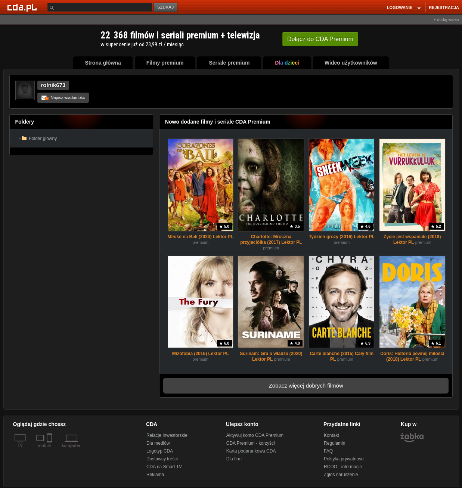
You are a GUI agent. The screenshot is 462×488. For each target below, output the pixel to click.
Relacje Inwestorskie (166, 435)
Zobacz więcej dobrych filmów (306, 385)
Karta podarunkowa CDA (251, 451)
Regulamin (334, 443)
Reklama (155, 474)
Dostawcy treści (162, 458)
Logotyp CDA (159, 451)
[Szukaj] (99, 7)
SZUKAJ (165, 7)
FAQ (328, 451)
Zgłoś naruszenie (341, 474)
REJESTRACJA (444, 7)
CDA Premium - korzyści (250, 443)
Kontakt (331, 435)
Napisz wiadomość (63, 97)
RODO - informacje (343, 466)
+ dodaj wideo (446, 19)
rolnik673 (53, 85)
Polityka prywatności (344, 458)
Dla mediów (158, 443)
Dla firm (234, 458)
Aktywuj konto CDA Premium (254, 435)
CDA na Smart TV (164, 466)
